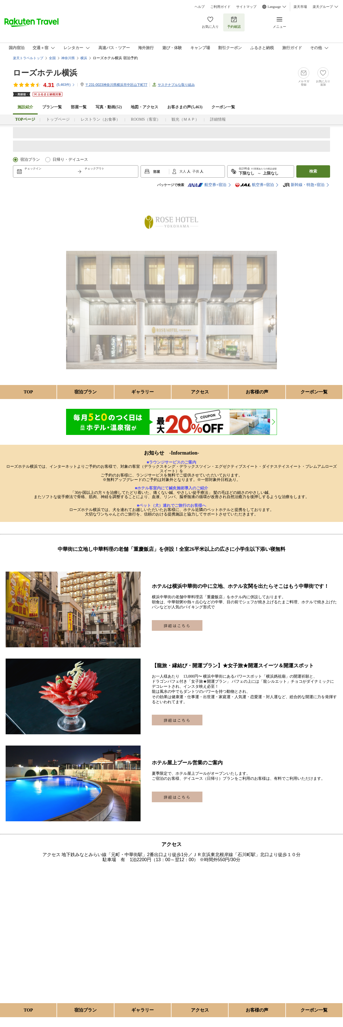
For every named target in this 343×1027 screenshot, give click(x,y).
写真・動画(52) (109, 107)
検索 (313, 171)
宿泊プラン (30, 159)
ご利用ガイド (220, 7)
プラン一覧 (52, 107)
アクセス (200, 391)
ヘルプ (200, 7)
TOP (28, 391)
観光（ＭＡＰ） (185, 119)
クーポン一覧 (223, 107)
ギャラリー (142, 391)
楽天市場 (300, 7)
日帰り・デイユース (70, 159)
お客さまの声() (184, 107)
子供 (196, 171)
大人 (183, 171)
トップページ (58, 119)
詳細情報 (218, 119)
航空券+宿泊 (207, 185)
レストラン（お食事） (100, 119)
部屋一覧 (79, 107)
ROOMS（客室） (146, 119)
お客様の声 (257, 391)
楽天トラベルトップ (28, 58)
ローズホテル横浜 (45, 72)
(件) (66, 84)
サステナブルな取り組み (176, 85)
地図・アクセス (144, 107)
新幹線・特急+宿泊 (303, 185)
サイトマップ (246, 7)
